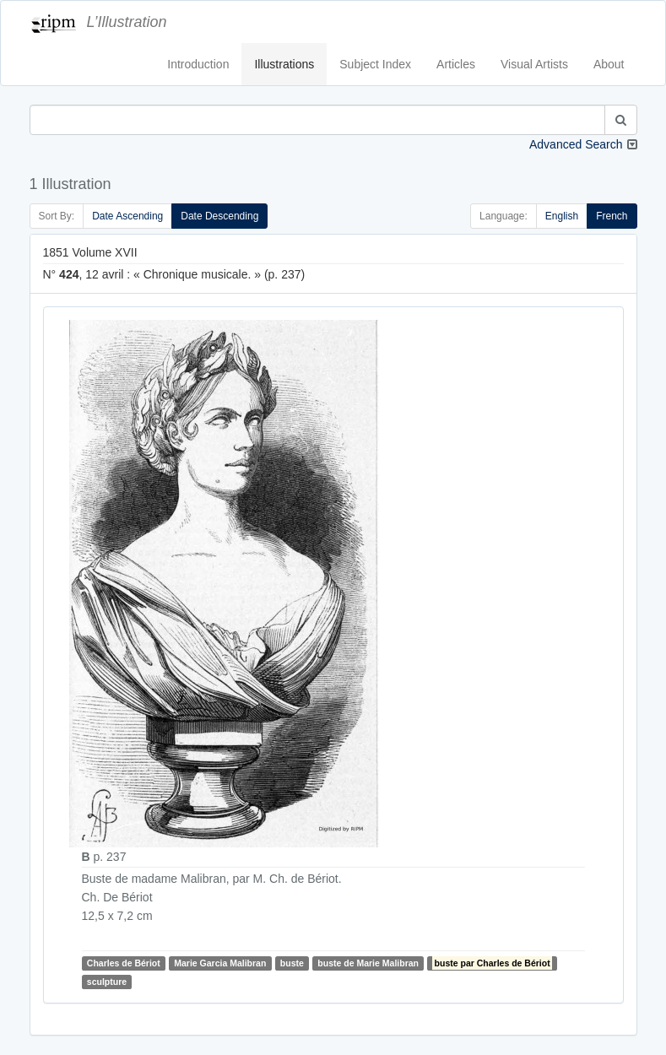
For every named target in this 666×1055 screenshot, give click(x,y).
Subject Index (375, 64)
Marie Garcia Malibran (220, 963)
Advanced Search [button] (576, 144)
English (561, 216)
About (609, 64)
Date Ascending (127, 216)
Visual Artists (534, 64)
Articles (455, 64)
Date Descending (219, 216)
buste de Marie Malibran (368, 963)
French (611, 216)
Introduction (198, 64)
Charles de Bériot (123, 963)
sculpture (107, 982)
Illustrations (284, 64)
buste (292, 963)
